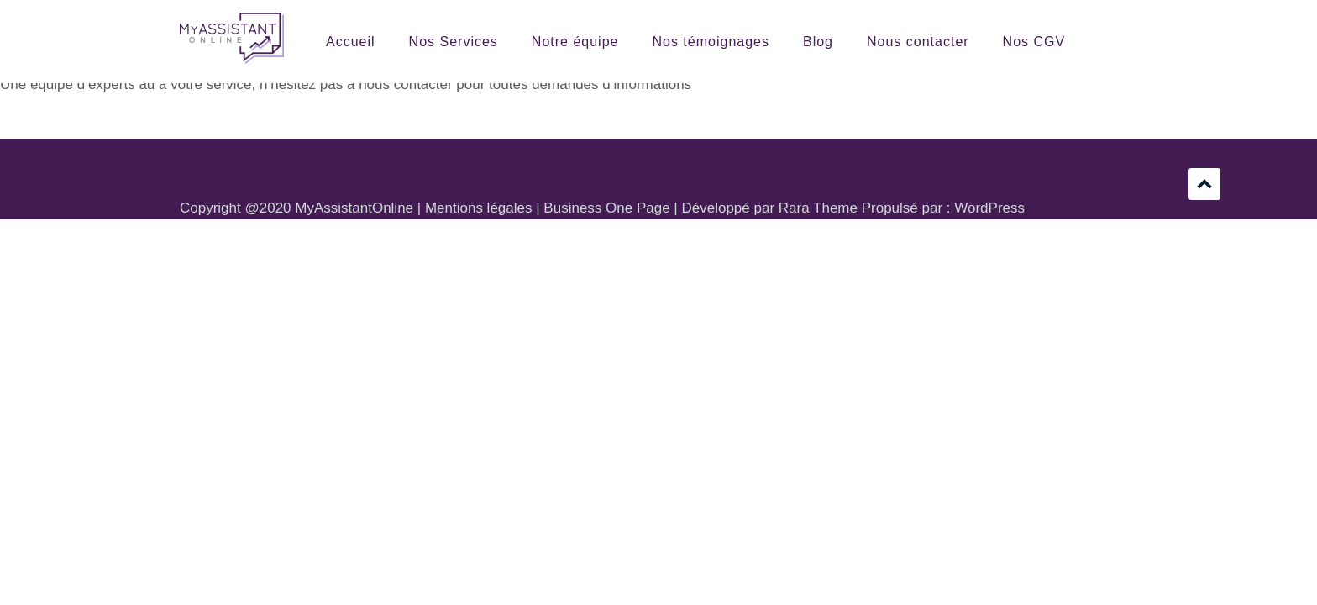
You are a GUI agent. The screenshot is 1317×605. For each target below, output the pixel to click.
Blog (818, 41)
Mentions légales (479, 208)
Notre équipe (575, 41)
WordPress (989, 208)
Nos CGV (1034, 41)
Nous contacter (918, 41)
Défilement (1204, 184)
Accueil (350, 41)
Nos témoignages (710, 41)
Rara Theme (818, 208)
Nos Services (453, 41)
